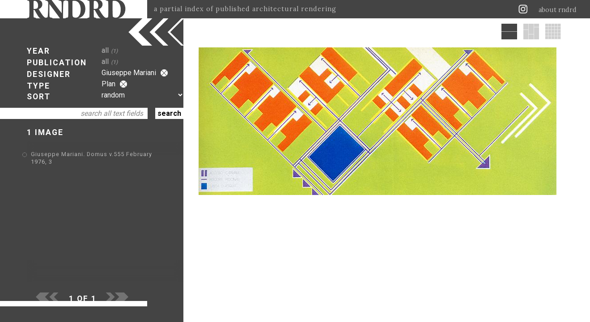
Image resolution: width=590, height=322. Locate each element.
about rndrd (558, 10)
